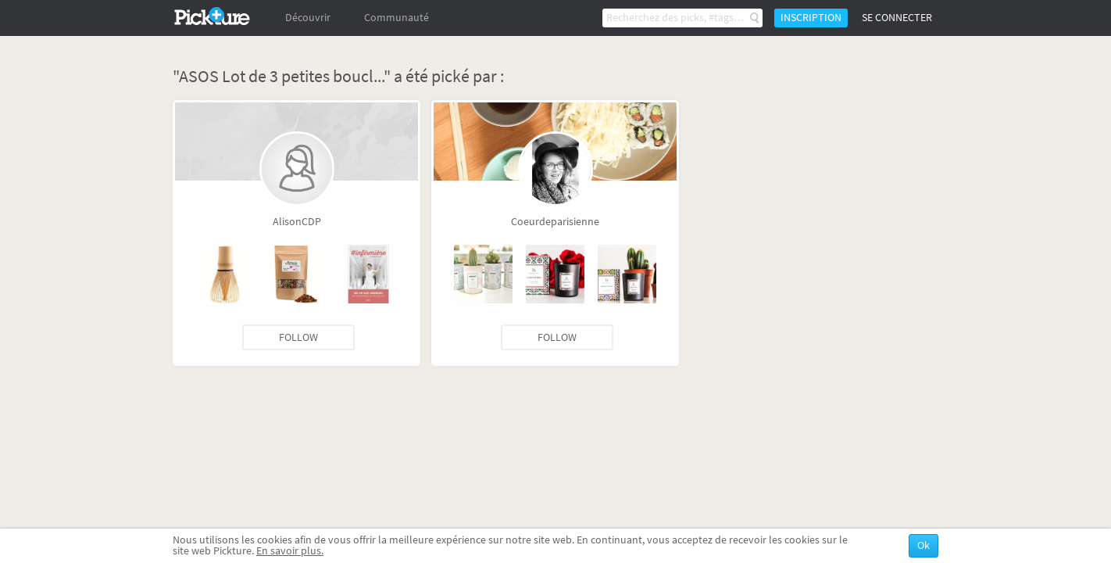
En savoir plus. (289, 550)
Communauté (396, 17)
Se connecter (897, 17)
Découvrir (307, 17)
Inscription (811, 17)
